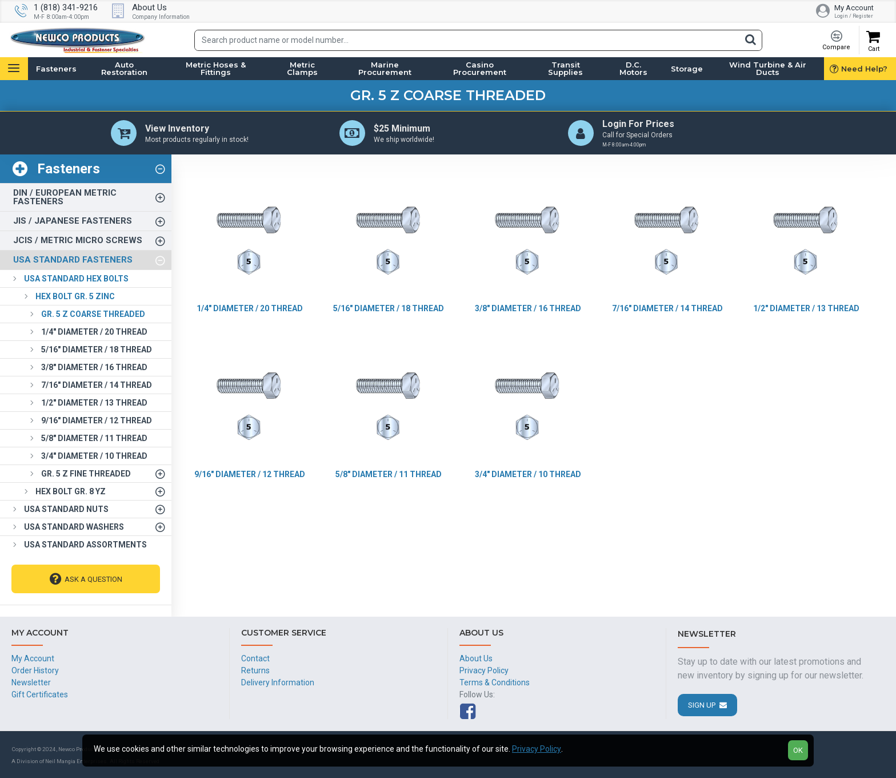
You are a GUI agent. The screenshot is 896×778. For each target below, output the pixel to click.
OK (798, 750)
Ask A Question (93, 579)
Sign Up (701, 705)
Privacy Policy (536, 748)
